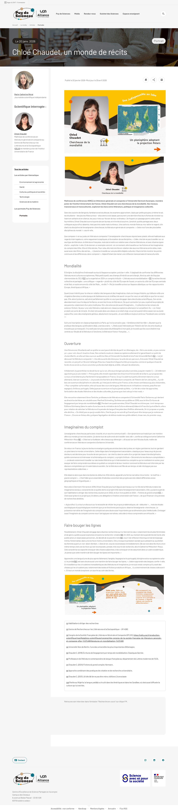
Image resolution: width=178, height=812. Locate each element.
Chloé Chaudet (20, 134)
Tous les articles (21, 169)
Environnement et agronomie (32, 182)
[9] (121, 538)
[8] (122, 535)
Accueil (15, 25)
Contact (19, 760)
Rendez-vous (90, 13)
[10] (75, 561)
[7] (160, 492)
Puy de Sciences (63, 13)
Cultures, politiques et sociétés (32, 192)
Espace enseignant (131, 13)
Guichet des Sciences (109, 13)
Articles (32, 25)
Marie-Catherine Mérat (23, 94)
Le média (23, 25)
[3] (150, 278)
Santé (22, 187)
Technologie (24, 197)
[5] (99, 403)
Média (77, 13)
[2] (84, 278)
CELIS (17, 148)
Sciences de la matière (29, 202)
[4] (154, 356)
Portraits (41, 25)
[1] (92, 201)
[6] (79, 439)
